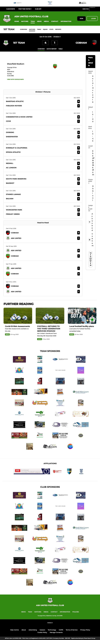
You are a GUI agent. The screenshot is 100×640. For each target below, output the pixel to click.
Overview (23, 29)
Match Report (52, 49)
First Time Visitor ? (24, 9)
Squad (45, 29)
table (60, 49)
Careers (42, 630)
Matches (32, 29)
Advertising (33, 630)
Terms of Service (71, 630)
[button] (16, 21)
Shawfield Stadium (93, 162)
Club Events (10, 9)
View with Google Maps (15, 79)
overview (41, 49)
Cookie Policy (42, 632)
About (24, 630)
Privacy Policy (85, 630)
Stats (51, 29)
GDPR (61, 630)
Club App (38, 9)
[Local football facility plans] (82, 316)
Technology (52, 630)
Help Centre (14, 630)
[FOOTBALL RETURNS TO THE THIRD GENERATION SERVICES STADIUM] (50, 316)
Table (39, 29)
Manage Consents (56, 632)
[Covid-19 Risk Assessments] (18, 316)
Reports (58, 29)
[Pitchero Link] (94, 10)
